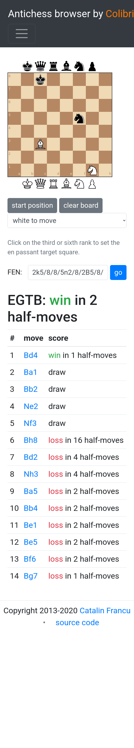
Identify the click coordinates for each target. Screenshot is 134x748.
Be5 (30, 542)
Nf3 (30, 423)
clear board (80, 205)
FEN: (14, 272)
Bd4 (31, 355)
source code (77, 622)
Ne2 (31, 406)
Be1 (30, 525)
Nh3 (31, 474)
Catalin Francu (105, 610)
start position (32, 205)
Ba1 (30, 372)
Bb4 (31, 508)
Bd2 (31, 457)
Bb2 (31, 389)
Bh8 (31, 440)
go (118, 272)
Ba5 (30, 491)
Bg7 (31, 576)
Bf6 (30, 559)
